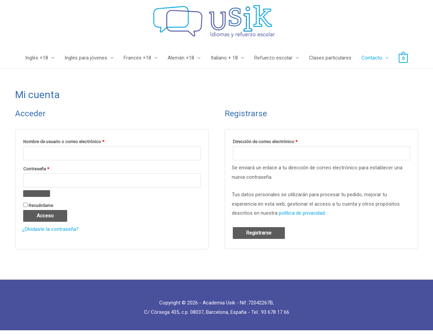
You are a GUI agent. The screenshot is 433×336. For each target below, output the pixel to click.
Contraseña (47, 173)
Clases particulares (330, 63)
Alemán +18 (181, 63)
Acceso (45, 221)
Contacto (371, 63)
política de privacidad (302, 218)
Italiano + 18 (224, 63)
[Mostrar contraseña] (36, 199)
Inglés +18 (36, 63)
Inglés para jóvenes (85, 63)
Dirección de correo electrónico (276, 145)
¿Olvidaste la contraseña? (50, 235)
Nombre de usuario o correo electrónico (74, 145)
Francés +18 (137, 63)
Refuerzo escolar (273, 63)
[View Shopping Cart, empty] (403, 63)
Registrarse (258, 238)
